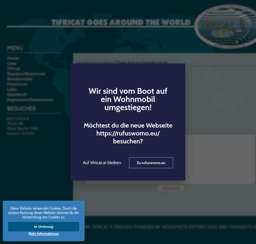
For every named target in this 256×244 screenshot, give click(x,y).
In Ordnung (43, 227)
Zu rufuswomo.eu (151, 162)
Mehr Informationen (43, 233)
